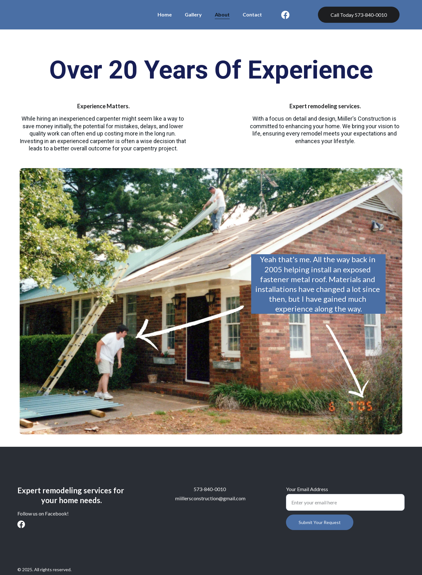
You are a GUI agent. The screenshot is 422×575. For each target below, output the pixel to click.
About (222, 14)
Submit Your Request (320, 522)
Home (165, 14)
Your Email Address (307, 489)
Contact (252, 14)
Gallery (193, 14)
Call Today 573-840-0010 (359, 15)
